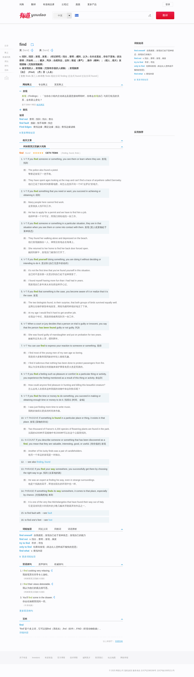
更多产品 (92, 4)
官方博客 (61, 657)
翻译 (33, 4)
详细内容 (23, 632)
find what (24, 550)
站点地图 (112, 657)
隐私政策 (128, 670)
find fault (24, 123)
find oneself (25, 535)
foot (50, 520)
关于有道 (23, 657)
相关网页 (40, 105)
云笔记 (65, 4)
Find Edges (25, 127)
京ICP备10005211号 (166, 670)
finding (40, 462)
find (21, 625)
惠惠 (78, 4)
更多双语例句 (26, 610)
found (47, 462)
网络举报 (124, 657)
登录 (168, 4)
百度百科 (119, 641)
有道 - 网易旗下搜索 (32, 15)
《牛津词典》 (28, 605)
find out (23, 119)
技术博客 (74, 657)
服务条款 (136, 670)
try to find (24, 543)
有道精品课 (48, 4)
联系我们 (99, 657)
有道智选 (49, 657)
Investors (36, 657)
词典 (21, 4)
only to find (25, 547)
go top (7, 78)
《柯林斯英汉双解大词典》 (34, 578)
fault (50, 513)
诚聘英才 (86, 657)
